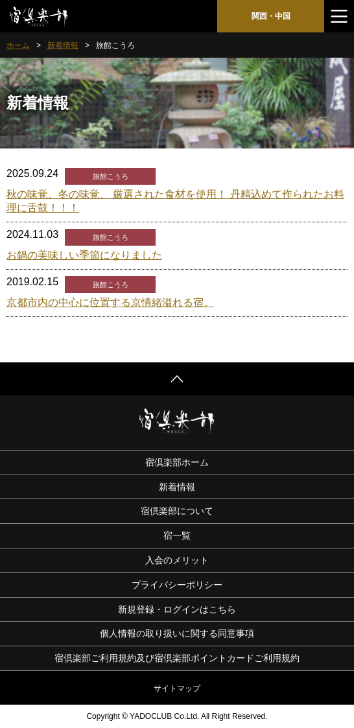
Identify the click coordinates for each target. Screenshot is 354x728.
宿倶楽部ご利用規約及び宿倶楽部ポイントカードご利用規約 (177, 658)
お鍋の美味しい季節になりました (84, 255)
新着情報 (62, 45)
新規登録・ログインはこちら (177, 609)
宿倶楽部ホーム (177, 462)
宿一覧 (177, 535)
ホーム (18, 45)
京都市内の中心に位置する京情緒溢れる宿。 (110, 302)
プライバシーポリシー (177, 585)
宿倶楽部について (177, 511)
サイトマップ (177, 688)
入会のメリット (177, 560)
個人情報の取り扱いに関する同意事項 (177, 633)
